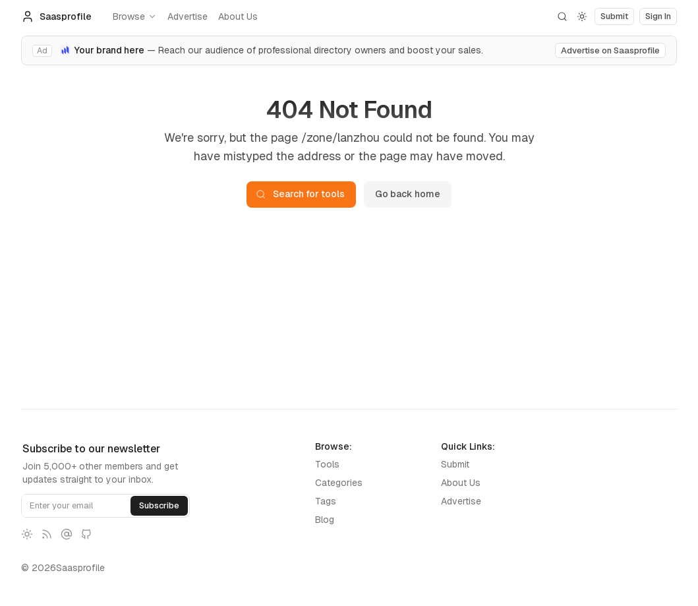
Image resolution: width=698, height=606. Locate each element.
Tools (327, 464)
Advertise (187, 16)
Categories (339, 483)
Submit (455, 464)
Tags (325, 501)
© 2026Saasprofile (63, 568)
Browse (135, 16)
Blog (324, 520)
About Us (238, 16)
